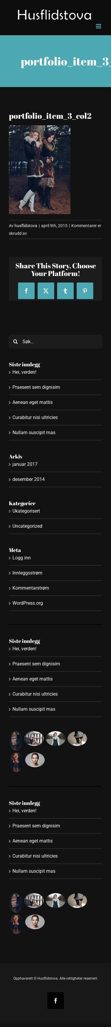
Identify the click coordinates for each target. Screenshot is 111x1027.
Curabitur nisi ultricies (35, 417)
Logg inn (21, 558)
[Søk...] (55, 341)
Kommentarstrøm (30, 588)
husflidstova (26, 225)
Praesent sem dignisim (36, 387)
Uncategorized (27, 526)
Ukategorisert (26, 511)
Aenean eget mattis (32, 402)
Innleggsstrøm (27, 573)
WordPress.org (27, 603)
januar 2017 (25, 464)
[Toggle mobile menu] (99, 26)
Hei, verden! (24, 372)
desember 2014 (28, 479)
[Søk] (15, 341)
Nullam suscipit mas (33, 432)
